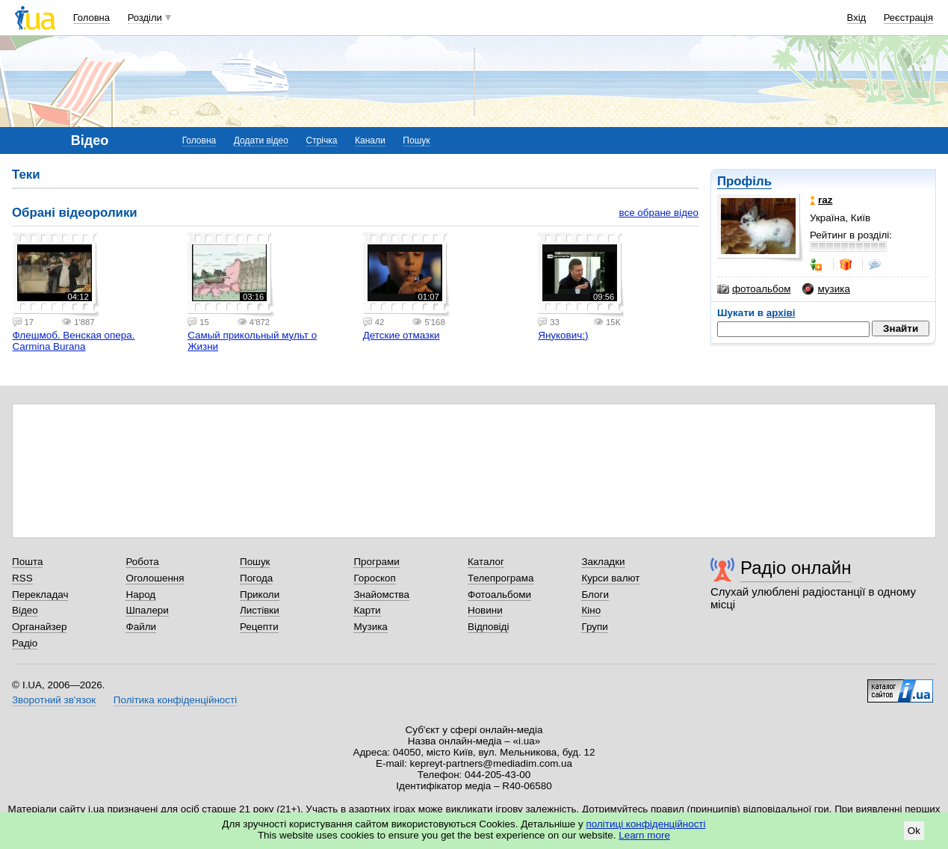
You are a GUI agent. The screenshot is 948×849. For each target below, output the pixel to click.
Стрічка (321, 140)
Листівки (259, 610)
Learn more (644, 835)
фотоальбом (753, 289)
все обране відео (658, 212)
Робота (142, 561)
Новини (485, 610)
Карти (366, 610)
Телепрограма (501, 578)
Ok (914, 830)
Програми (376, 561)
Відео (25, 610)
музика (825, 289)
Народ (140, 594)
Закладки (603, 561)
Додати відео (261, 140)
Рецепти (259, 626)
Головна (91, 17)
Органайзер (39, 626)
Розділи (145, 17)
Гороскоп (374, 578)
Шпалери (147, 610)
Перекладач (40, 594)
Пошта (27, 561)
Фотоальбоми (499, 594)
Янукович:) (563, 335)
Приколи (259, 594)
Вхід (857, 17)
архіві (781, 312)
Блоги (595, 594)
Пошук (416, 140)
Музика (370, 626)
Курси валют (610, 578)
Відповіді (488, 626)
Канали (370, 140)
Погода (256, 578)
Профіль (744, 181)
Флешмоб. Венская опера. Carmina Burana (74, 341)
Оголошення (155, 578)
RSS (22, 578)
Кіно (591, 610)
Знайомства (381, 594)
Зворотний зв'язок (54, 700)
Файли (141, 626)
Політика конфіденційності (175, 700)
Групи (594, 626)
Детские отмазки (401, 335)
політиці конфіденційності (646, 824)
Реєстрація (908, 17)
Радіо (24, 643)
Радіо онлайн (796, 568)
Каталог (486, 561)
